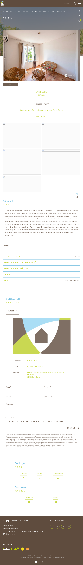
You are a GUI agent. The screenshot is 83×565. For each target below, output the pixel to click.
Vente (11, 11)
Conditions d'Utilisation (43, 446)
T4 (32, 11)
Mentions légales (38, 557)
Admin (44, 557)
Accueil (5, 11)
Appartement (26, 11)
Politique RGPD (55, 557)
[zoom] (22, 124)
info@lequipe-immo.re (34, 366)
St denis (17, 11)
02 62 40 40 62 (32, 361)
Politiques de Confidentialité (29, 446)
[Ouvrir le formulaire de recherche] (69, 3)
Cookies (62, 557)
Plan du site (30, 557)
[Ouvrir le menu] (79, 3)
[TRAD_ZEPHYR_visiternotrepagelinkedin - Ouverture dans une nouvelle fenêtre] (69, 527)
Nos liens (49, 557)
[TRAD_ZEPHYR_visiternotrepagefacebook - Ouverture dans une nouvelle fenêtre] (52, 527)
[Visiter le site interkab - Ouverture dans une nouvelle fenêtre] (11, 549)
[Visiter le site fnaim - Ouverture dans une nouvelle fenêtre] (22, 549)
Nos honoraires (23, 557)
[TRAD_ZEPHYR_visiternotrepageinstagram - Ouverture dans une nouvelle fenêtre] (58, 527)
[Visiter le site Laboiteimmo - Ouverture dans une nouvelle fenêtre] (41, 561)
